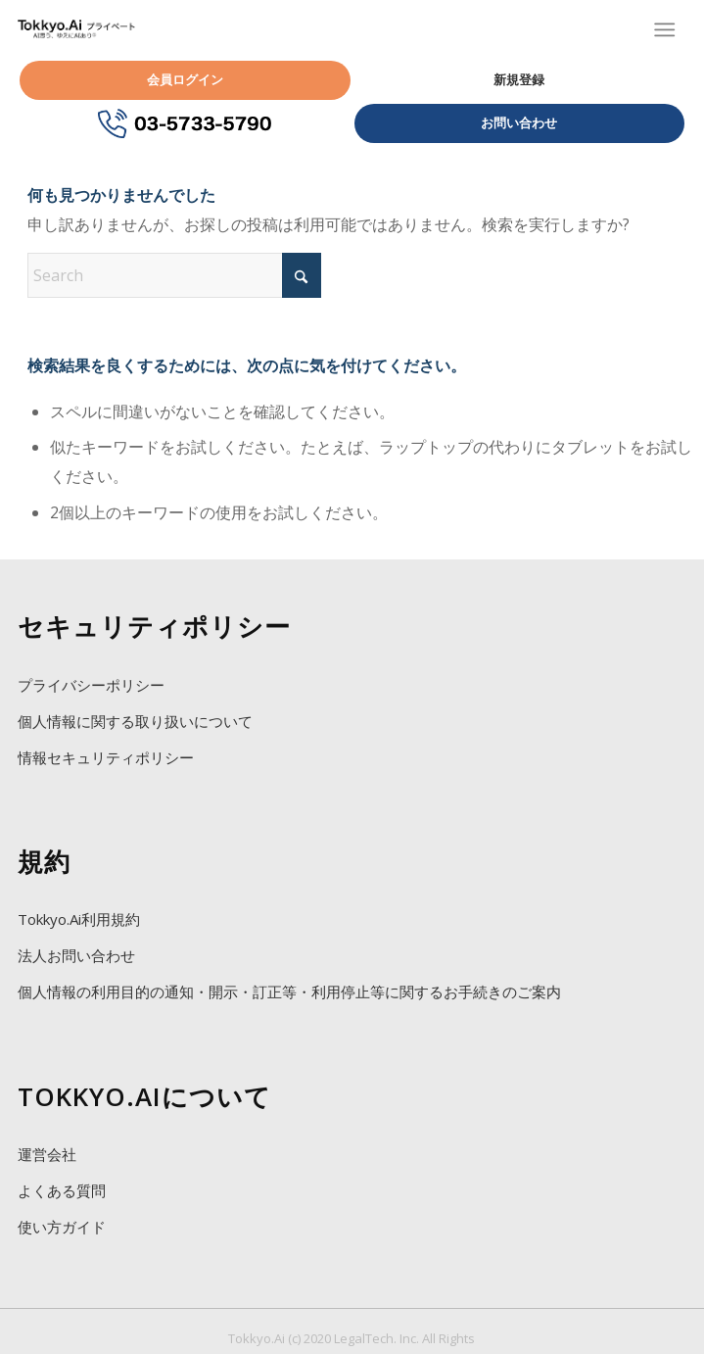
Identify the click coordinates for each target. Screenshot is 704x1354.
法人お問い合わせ (76, 955)
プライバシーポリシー (91, 685)
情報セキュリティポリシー (106, 757)
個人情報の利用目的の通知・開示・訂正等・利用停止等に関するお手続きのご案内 (289, 991)
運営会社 (47, 1154)
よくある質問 (62, 1190)
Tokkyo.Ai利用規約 (79, 919)
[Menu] (664, 29)
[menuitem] (655, 29)
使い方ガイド (62, 1226)
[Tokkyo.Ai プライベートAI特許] (76, 29)
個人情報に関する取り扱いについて (135, 721)
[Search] (174, 275)
